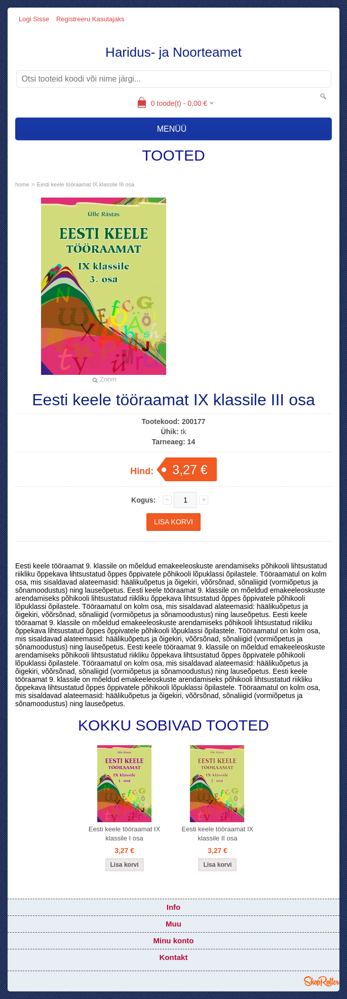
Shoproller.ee (321, 981)
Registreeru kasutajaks (90, 19)
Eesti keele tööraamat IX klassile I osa (125, 833)
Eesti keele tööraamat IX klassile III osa (85, 184)
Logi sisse (34, 19)
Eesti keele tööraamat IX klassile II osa (218, 833)
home (22, 184)
